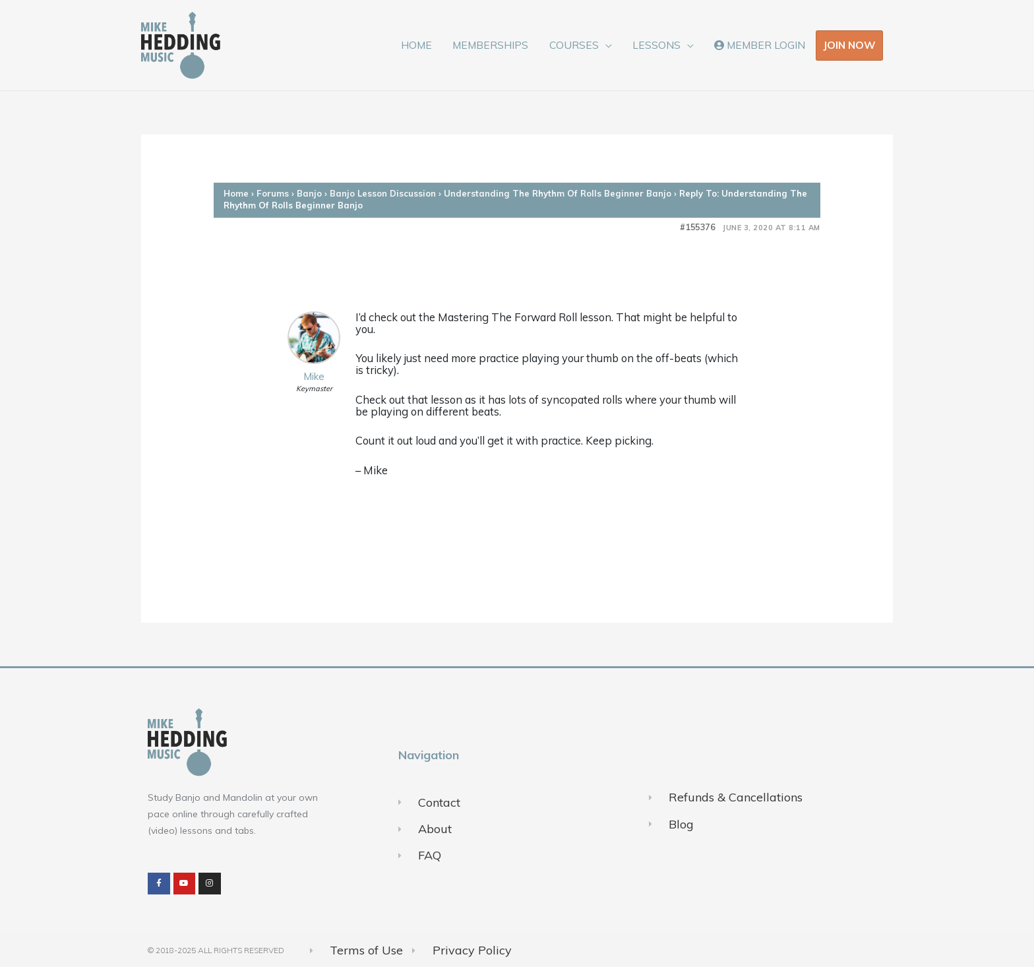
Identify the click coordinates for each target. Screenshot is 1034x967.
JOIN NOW (849, 44)
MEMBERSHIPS (490, 44)
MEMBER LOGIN (759, 44)
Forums (273, 193)
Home (236, 193)
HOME (416, 44)
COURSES (574, 44)
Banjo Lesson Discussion (383, 193)
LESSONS (656, 44)
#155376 (697, 227)
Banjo (309, 193)
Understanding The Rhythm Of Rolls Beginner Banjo (557, 193)
